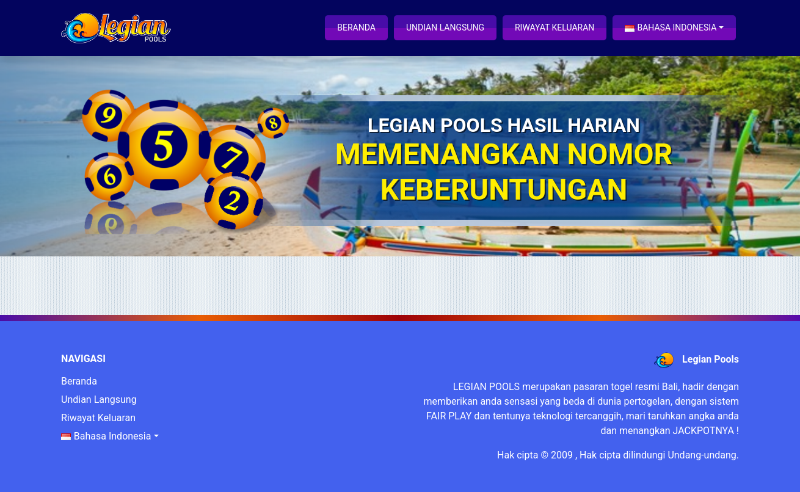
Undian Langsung (445, 27)
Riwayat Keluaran (554, 27)
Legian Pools (710, 359)
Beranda (356, 27)
